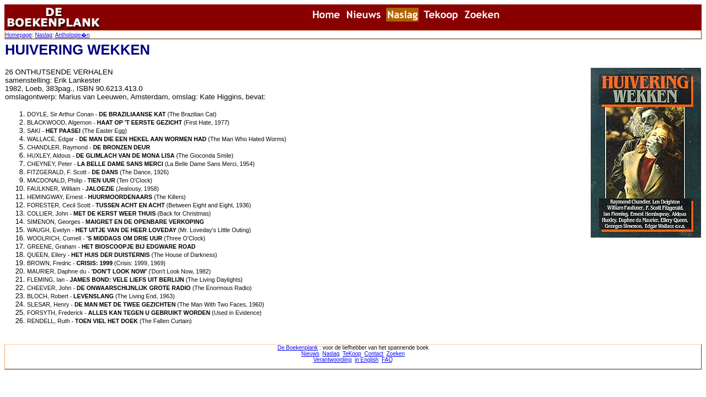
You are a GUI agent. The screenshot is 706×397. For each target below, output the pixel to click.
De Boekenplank (297, 348)
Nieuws (310, 354)
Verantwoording (332, 360)
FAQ (387, 360)
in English (366, 360)
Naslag (43, 35)
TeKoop (352, 354)
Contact (373, 354)
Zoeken (396, 354)
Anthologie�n (72, 35)
